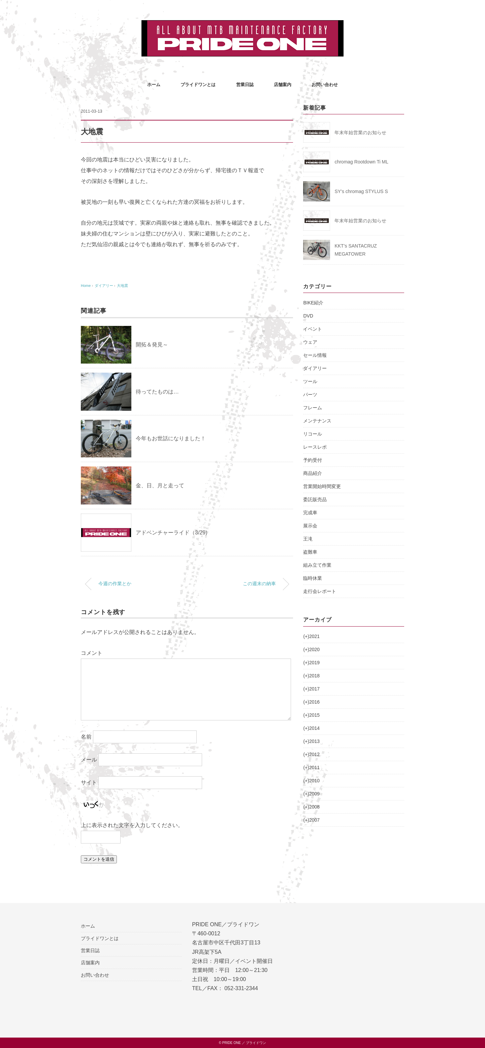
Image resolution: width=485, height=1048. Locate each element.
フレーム (312, 407)
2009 (311, 793)
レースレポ (315, 447)
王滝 (308, 538)
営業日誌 (245, 84)
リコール (312, 434)
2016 (311, 702)
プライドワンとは (198, 84)
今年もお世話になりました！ (171, 438)
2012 (311, 754)
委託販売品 (315, 499)
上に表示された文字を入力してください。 (132, 825)
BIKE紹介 (313, 302)
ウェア (310, 342)
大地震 (122, 286)
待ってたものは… (157, 392)
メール (89, 759)
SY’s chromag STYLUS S (361, 191)
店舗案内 (282, 84)
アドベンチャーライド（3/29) (171, 532)
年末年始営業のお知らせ (360, 132)
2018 (311, 675)
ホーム (153, 84)
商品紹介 (312, 473)
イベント (312, 329)
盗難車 (310, 552)
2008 (311, 807)
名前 (86, 737)
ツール (310, 381)
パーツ (310, 394)
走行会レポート (319, 591)
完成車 (310, 512)
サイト (89, 782)
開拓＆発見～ (152, 344)
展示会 (310, 525)
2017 (311, 688)
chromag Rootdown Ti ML (361, 161)
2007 (311, 820)
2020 (311, 649)
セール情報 (315, 355)
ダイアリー (315, 368)
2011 (311, 767)
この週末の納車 (259, 583)
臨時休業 (312, 578)
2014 (311, 728)
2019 (311, 662)
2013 (311, 741)
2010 (311, 780)
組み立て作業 (317, 565)
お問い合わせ (325, 84)
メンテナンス (317, 420)
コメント (91, 653)
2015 (311, 715)
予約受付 (312, 460)
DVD (308, 316)
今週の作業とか (114, 583)
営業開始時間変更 (322, 486)
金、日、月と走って (160, 485)
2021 (311, 636)
